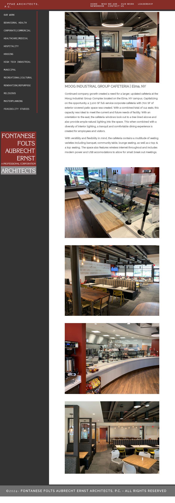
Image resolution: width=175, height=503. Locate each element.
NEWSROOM (97, 6)
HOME (94, 4)
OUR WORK (127, 4)
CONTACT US (116, 6)
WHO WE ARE (109, 4)
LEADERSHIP (145, 4)
